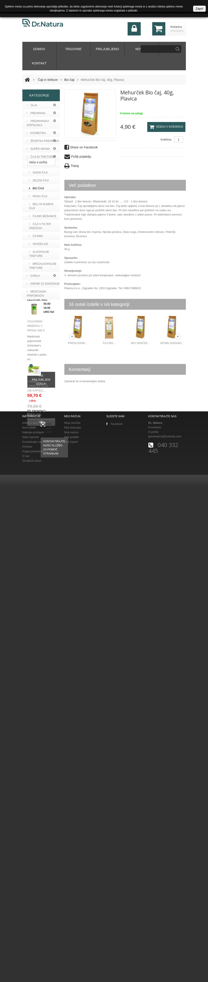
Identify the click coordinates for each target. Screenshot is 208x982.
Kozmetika (36, 133)
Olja (32, 105)
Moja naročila (72, 919)
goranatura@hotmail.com (164, 932)
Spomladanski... (172, 343)
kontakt (39, 63)
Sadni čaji (38, 172)
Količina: (166, 139)
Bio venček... (140, 343)
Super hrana (38, 148)
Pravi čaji (38, 196)
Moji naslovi (71, 928)
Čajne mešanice (42, 216)
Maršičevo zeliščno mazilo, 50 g (36, 578)
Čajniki (36, 236)
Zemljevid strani (31, 957)
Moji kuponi (71, 938)
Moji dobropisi (72, 923)
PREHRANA (36, 113)
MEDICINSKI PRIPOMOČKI (36, 293)
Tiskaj (71, 166)
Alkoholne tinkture (39, 254)
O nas (26, 952)
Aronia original (41, 338)
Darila (33, 275)
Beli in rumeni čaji (41, 206)
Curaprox (37, 354)
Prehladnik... (78, 343)
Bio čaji (69, 80)
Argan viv (37, 330)
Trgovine (73, 49)
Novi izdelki (29, 923)
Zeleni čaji (39, 180)
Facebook (114, 920)
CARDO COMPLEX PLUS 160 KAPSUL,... (37, 756)
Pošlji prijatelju (77, 156)
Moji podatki (71, 933)
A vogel (35, 322)
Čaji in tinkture (48, 80)
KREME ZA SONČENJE (43, 283)
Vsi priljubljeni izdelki (41, 696)
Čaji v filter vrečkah (40, 226)
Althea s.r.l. (39, 390)
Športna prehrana (43, 141)
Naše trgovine (30, 933)
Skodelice (38, 244)
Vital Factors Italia (40, 408)
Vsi (41, 792)
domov (39, 49)
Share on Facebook (81, 147)
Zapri (199, 8)
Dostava (27, 942)
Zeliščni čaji (40, 164)
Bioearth (36, 346)
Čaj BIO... (109, 343)
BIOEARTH (36, 398)
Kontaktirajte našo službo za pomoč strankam (54, 883)
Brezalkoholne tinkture (42, 266)
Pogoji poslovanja (33, 947)
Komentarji (80, 369)
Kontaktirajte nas (32, 938)
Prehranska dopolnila (38, 123)
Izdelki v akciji (30, 919)
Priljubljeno (107, 49)
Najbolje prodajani (33, 928)
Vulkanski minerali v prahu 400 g (36, 643)
